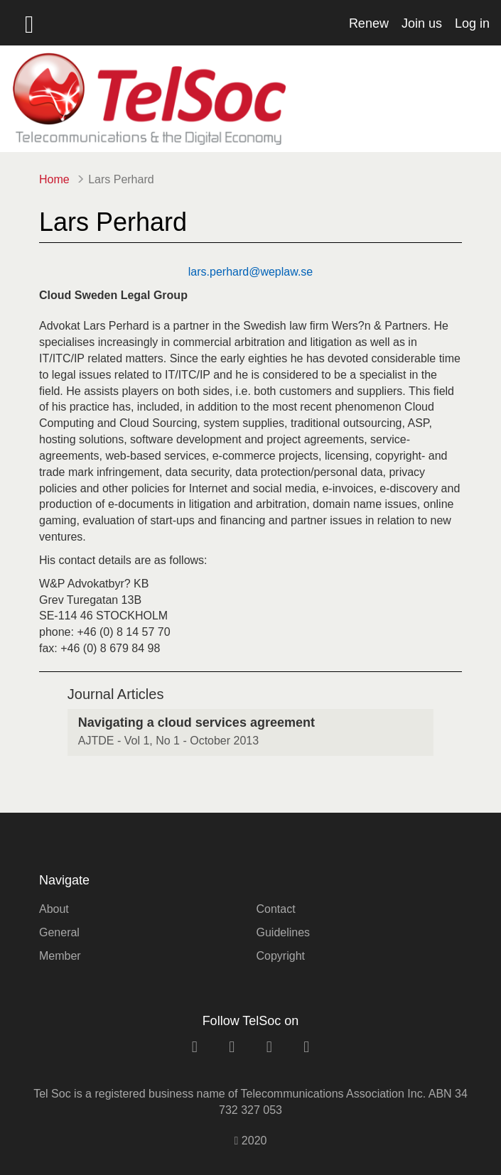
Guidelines (284, 932)
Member (60, 956)
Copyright (281, 956)
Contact (276, 909)
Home (54, 179)
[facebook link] (232, 1047)
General (59, 932)
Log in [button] (472, 23)
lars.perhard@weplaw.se (250, 272)
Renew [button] (369, 23)
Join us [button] (422, 23)
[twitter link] (269, 1047)
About (54, 909)
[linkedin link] (195, 1047)
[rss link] (306, 1047)
